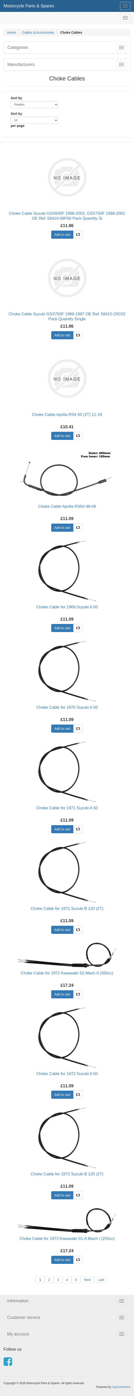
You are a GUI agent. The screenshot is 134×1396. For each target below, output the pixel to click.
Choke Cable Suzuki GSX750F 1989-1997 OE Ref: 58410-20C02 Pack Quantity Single (67, 316)
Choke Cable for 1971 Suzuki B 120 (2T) (67, 908)
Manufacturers (21, 64)
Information (17, 1300)
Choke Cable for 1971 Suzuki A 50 (67, 808)
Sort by (16, 98)
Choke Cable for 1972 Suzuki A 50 (67, 1073)
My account (18, 1334)
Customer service (23, 1317)
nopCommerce (121, 1387)
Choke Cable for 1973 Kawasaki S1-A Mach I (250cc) (67, 1238)
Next (87, 1280)
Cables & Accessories (38, 32)
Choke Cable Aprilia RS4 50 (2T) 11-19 (67, 414)
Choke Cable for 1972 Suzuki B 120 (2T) (67, 1174)
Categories (17, 47)
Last (101, 1280)
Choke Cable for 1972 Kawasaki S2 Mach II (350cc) (67, 973)
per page (17, 126)
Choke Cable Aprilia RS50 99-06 (67, 506)
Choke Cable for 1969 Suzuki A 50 (67, 607)
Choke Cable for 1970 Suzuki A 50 (67, 707)
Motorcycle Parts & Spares (29, 6)
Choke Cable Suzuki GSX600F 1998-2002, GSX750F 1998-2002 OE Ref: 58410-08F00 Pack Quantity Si (67, 215)
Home (11, 32)
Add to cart (62, 235)
